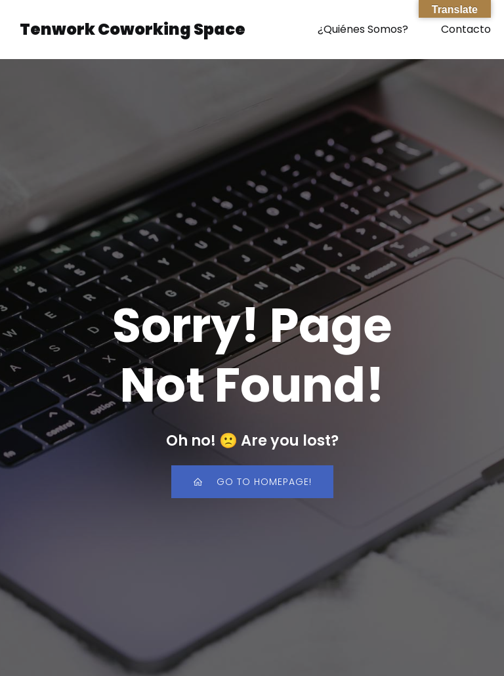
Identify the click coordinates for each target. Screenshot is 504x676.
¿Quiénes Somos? (363, 29)
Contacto (466, 29)
